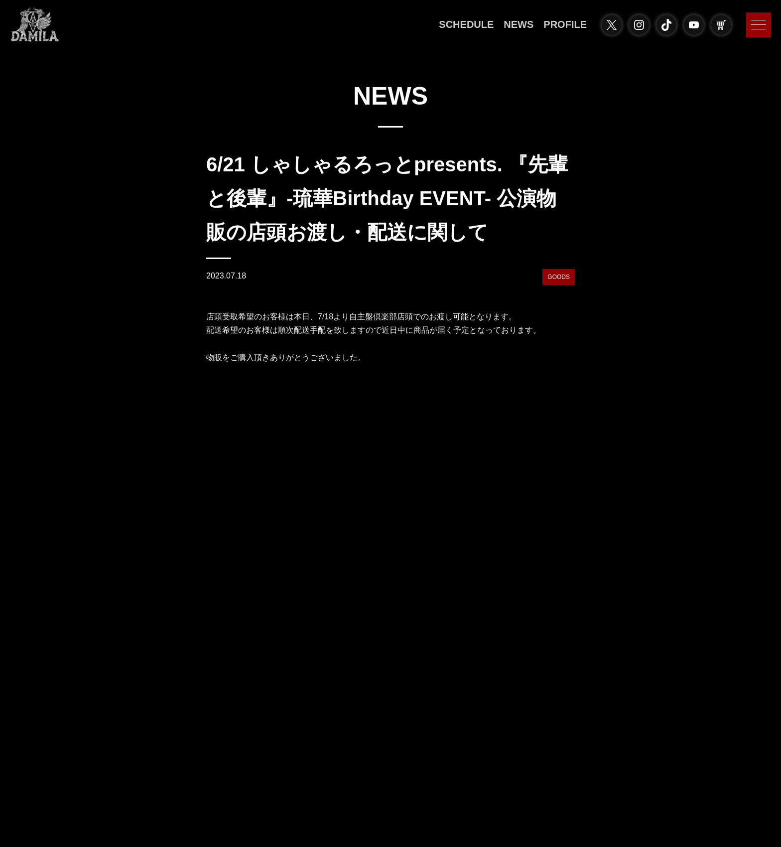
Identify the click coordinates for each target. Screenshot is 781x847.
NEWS (518, 24)
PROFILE (565, 24)
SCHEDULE (466, 24)
